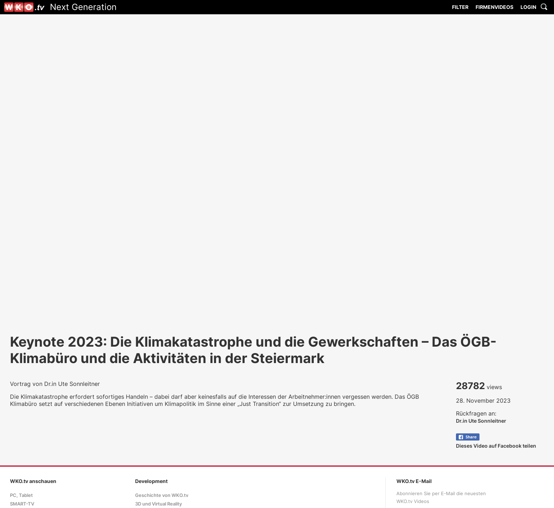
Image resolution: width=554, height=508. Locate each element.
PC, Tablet (21, 495)
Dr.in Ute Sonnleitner (481, 421)
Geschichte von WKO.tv (161, 495)
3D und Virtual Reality (158, 504)
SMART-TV (22, 504)
